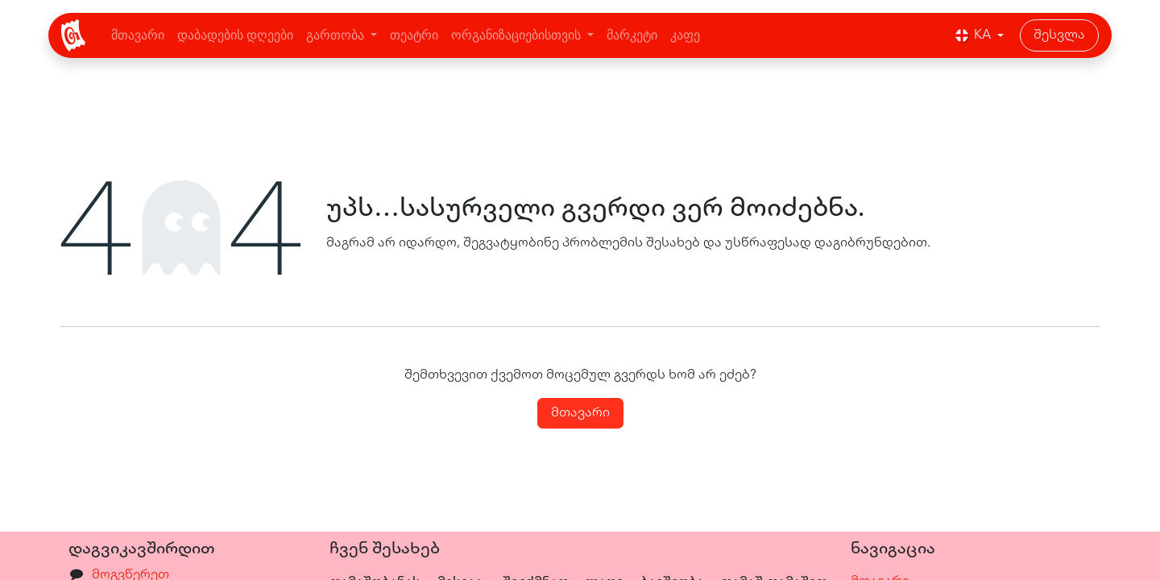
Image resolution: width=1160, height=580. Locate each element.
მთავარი (580, 413)
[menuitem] (138, 35)
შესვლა (1059, 35)
